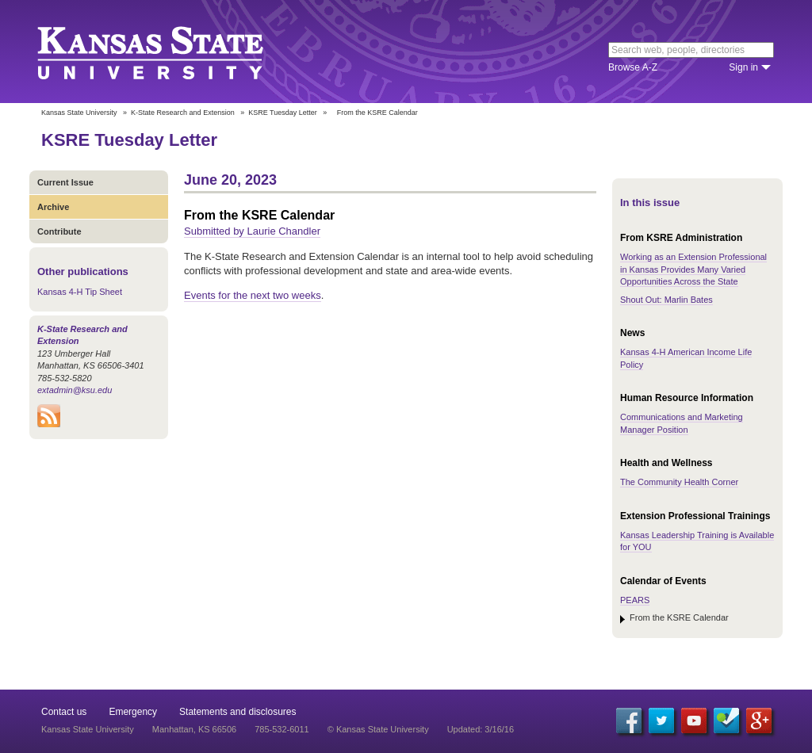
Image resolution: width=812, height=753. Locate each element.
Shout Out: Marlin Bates (666, 299)
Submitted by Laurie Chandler (252, 231)
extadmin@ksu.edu (74, 390)
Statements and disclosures (237, 711)
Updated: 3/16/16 (480, 729)
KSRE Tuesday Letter (282, 113)
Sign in (743, 67)
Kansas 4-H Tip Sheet (79, 291)
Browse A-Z (632, 67)
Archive (53, 207)
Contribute (59, 231)
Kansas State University (170, 51)
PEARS (634, 600)
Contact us (63, 711)
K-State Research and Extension (183, 113)
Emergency (133, 711)
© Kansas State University (378, 729)
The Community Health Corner (679, 482)
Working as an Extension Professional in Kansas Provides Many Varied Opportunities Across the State (693, 269)
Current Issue (65, 182)
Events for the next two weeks (252, 295)
